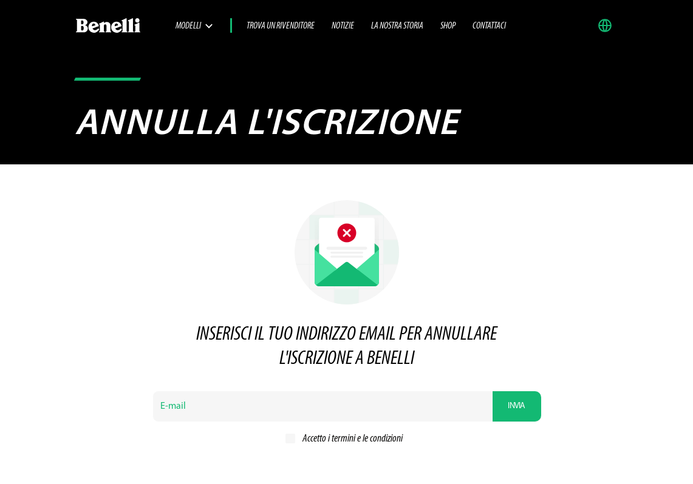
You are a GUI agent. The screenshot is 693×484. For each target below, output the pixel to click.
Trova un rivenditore (281, 26)
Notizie (343, 26)
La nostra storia (397, 26)
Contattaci (489, 26)
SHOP (448, 26)
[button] (608, 25)
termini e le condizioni (367, 439)
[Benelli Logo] (125, 25)
